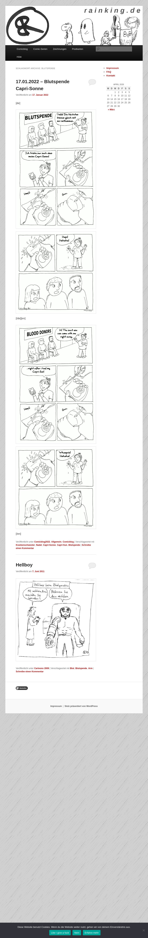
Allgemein (56, 542)
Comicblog (22, 49)
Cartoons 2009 (41, 668)
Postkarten (77, 49)
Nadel (39, 545)
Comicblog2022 (42, 542)
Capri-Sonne (49, 545)
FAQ (108, 71)
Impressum (112, 68)
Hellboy (24, 565)
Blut (72, 668)
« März (111, 109)
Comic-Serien (40, 49)
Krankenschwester (25, 545)
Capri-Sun (62, 545)
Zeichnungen (59, 49)
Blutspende (74, 545)
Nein (76, 932)
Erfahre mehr (92, 932)
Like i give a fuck (60, 932)
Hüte (19, 57)
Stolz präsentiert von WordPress (81, 706)
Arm (90, 668)
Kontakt (110, 75)
